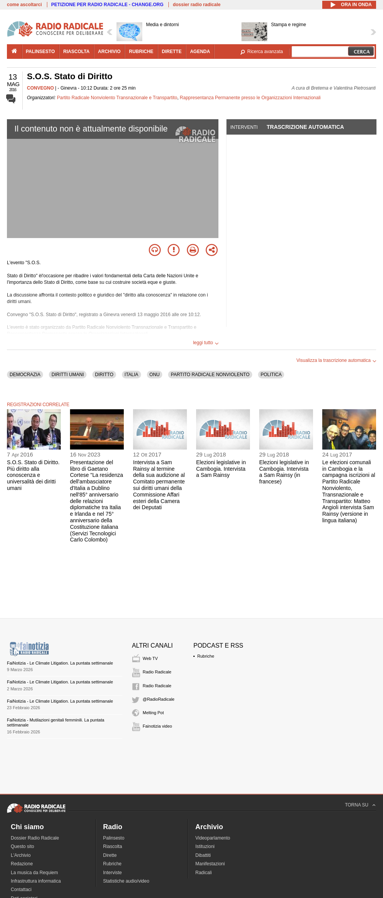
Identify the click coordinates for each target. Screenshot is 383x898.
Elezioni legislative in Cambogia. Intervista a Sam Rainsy (221, 468)
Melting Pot (153, 712)
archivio (109, 51)
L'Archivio (21, 855)
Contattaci (21, 889)
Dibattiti (203, 855)
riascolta (76, 51)
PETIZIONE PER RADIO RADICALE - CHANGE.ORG (107, 4)
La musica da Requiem (34, 872)
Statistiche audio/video (126, 881)
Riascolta (112, 846)
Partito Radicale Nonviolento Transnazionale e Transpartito (117, 97)
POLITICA (271, 374)
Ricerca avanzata (265, 51)
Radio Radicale (157, 672)
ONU (155, 374)
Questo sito (22, 846)
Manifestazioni (210, 863)
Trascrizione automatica (305, 127)
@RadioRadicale (159, 699)
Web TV (150, 658)
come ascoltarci (24, 4)
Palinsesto (113, 838)
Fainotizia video (157, 726)
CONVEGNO (40, 88)
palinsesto (40, 51)
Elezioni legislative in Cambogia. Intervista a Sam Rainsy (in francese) (284, 472)
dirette (172, 51)
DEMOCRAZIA (25, 374)
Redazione (22, 863)
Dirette (110, 855)
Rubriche (205, 656)
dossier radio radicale (196, 4)
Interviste (112, 872)
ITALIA (131, 374)
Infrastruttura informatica (36, 881)
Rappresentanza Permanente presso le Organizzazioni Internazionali (250, 97)
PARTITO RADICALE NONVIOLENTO (210, 374)
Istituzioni (205, 846)
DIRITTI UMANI (68, 374)
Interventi (244, 127)
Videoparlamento (212, 838)
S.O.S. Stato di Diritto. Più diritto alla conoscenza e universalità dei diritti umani (33, 475)
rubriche (141, 51)
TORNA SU (356, 805)
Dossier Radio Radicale (35, 838)
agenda (200, 51)
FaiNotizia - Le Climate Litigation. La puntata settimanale (60, 663)
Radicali (203, 872)
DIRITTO (104, 374)
